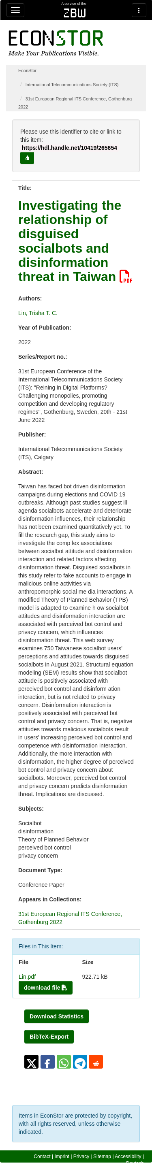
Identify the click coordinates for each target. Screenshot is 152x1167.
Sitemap (102, 1156)
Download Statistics (56, 1016)
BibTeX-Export (49, 1036)
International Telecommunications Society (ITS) (72, 84)
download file (45, 987)
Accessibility (128, 1156)
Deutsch (135, 1163)
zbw (74, 13)
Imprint (61, 1156)
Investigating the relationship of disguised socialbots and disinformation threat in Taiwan (75, 241)
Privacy (81, 1156)
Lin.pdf (27, 976)
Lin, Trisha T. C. (38, 313)
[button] (31, 1062)
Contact (42, 1156)
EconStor (27, 70)
